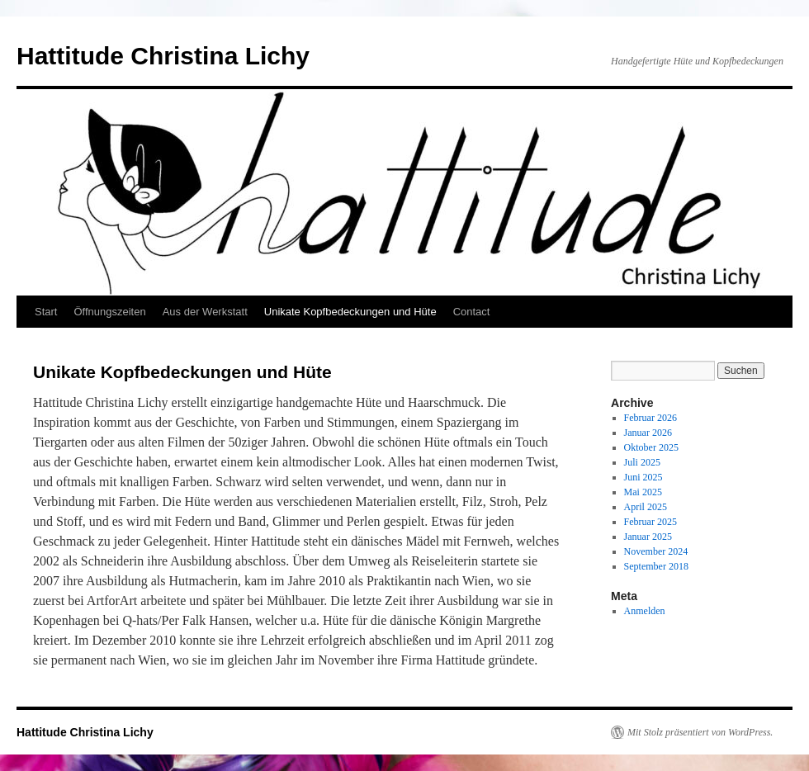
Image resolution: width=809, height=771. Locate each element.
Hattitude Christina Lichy (163, 55)
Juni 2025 (643, 477)
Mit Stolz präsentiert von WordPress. (700, 732)
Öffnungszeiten (109, 311)
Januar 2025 (648, 536)
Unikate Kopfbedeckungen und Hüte (350, 311)
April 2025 (645, 507)
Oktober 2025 (651, 447)
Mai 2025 (643, 492)
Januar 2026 (648, 432)
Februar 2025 (650, 521)
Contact (471, 311)
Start (46, 311)
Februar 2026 (650, 417)
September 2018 (656, 566)
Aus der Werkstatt (205, 311)
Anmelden (644, 611)
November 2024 (656, 551)
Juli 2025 (642, 462)
